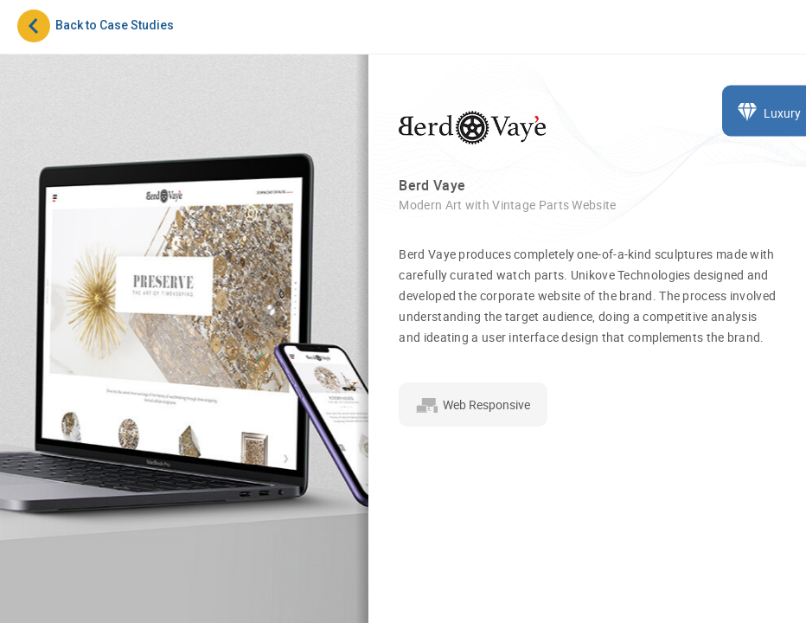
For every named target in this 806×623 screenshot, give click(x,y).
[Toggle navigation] (775, 33)
